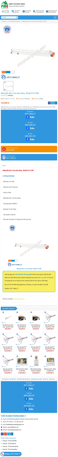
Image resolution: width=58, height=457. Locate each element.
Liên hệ (51, 379)
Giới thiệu (13, 379)
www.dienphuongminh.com (14, 430)
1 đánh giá (10, 95)
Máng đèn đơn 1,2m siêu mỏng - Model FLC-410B (29, 268)
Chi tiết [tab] (4, 165)
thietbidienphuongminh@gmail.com (15, 424)
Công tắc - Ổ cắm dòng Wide (10, 441)
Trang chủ (6, 379)
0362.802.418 (30, 136)
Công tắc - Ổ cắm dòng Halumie (10, 446)
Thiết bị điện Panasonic (23, 379)
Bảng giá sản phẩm (36, 379)
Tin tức (45, 379)
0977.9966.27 (30, 114)
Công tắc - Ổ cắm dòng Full (9, 443)
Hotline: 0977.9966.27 (10, 454)
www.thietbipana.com (13, 427)
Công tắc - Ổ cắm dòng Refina (10, 449)
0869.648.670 (30, 125)
